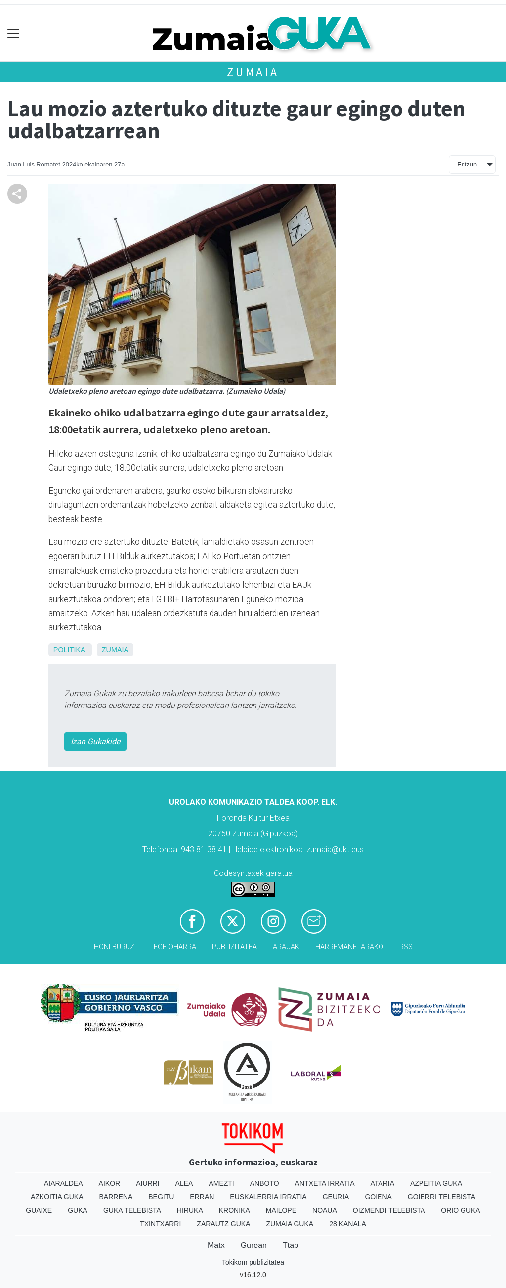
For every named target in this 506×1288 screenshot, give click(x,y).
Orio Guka (460, 1210)
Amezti (221, 1183)
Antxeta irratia (325, 1183)
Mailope (281, 1210)
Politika (69, 650)
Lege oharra (173, 947)
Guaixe (39, 1210)
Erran (202, 1197)
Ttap (290, 1245)
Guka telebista (132, 1210)
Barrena (116, 1197)
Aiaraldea (63, 1183)
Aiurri (147, 1183)
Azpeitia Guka (436, 1183)
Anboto (264, 1183)
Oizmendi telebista (389, 1210)
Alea (184, 1183)
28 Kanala (347, 1224)
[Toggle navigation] (13, 33)
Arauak (286, 947)
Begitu (161, 1197)
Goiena (378, 1197)
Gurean (254, 1245)
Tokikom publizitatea (253, 1262)
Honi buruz (114, 947)
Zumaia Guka (289, 1224)
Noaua (324, 1210)
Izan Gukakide (95, 741)
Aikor (110, 1183)
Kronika (234, 1210)
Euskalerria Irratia (268, 1197)
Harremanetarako (349, 947)
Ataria (382, 1183)
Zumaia (253, 72)
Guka (77, 1210)
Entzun (467, 164)
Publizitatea (234, 947)
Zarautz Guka (223, 1224)
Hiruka (190, 1210)
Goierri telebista (441, 1197)
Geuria (336, 1197)
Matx (216, 1245)
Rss (406, 947)
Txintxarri (160, 1224)
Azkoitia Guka (57, 1197)
